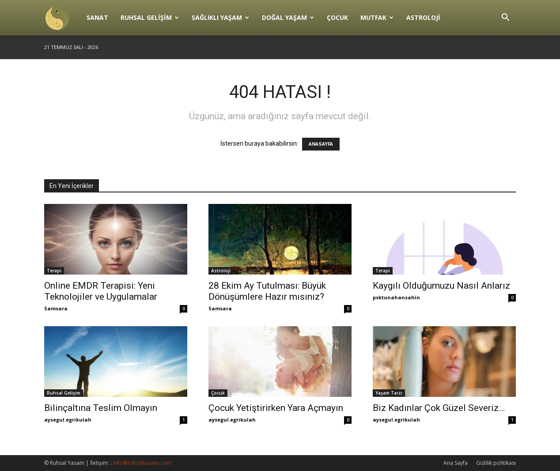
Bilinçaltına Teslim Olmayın (100, 408)
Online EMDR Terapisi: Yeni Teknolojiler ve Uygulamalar (100, 291)
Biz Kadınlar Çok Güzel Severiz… (439, 408)
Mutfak (377, 17)
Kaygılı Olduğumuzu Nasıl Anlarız (441, 285)
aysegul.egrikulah (67, 419)
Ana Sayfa (455, 463)
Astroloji (423, 17)
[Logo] (62, 17)
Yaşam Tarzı (388, 393)
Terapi (54, 271)
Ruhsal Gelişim (150, 17)
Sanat (97, 17)
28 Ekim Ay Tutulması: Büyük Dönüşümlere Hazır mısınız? (267, 291)
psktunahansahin (396, 297)
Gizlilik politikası (496, 463)
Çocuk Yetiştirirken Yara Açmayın (275, 408)
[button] (505, 18)
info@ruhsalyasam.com (142, 463)
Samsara (56, 308)
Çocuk (337, 17)
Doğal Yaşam (288, 17)
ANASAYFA (321, 144)
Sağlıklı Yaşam (220, 17)
